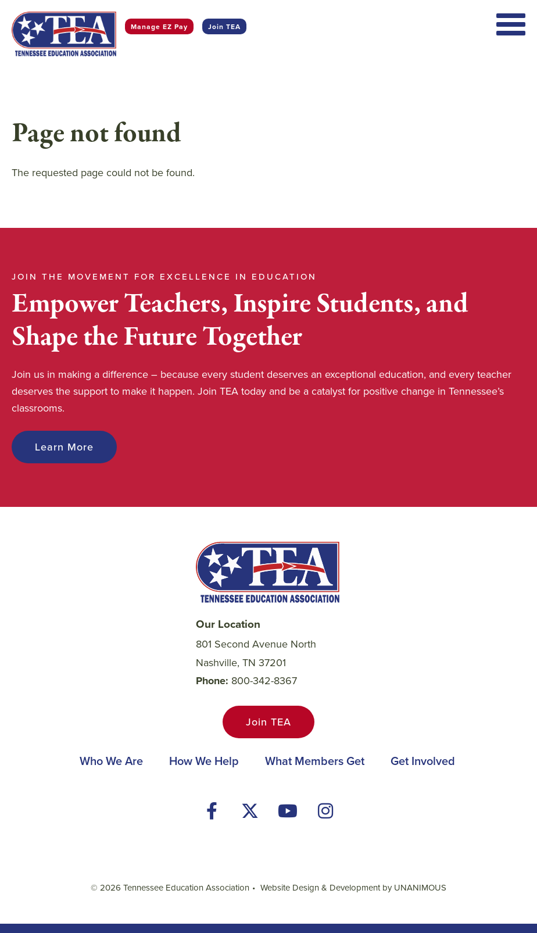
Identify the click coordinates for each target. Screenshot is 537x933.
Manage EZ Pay (159, 26)
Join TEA (224, 26)
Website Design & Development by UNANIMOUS (353, 887)
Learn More (64, 447)
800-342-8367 (264, 680)
